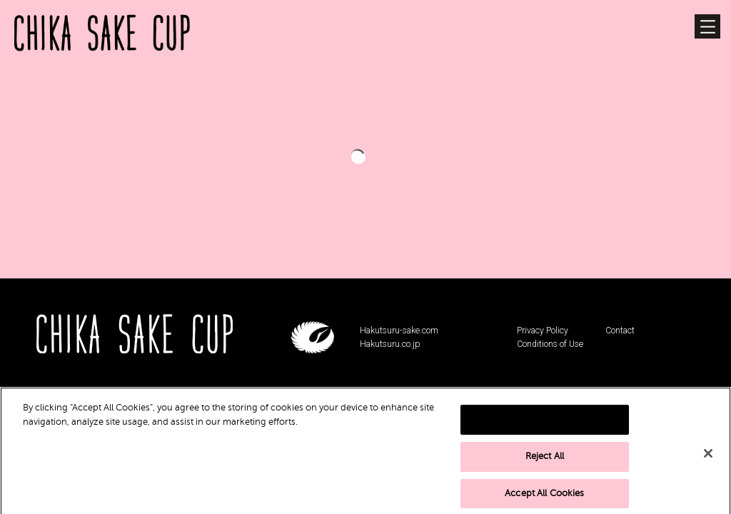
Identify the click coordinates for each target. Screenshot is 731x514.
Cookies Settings (544, 430)
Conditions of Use (550, 344)
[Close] (708, 464)
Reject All (544, 468)
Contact (620, 331)
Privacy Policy (542, 331)
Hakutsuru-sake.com (399, 331)
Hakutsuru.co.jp (390, 344)
